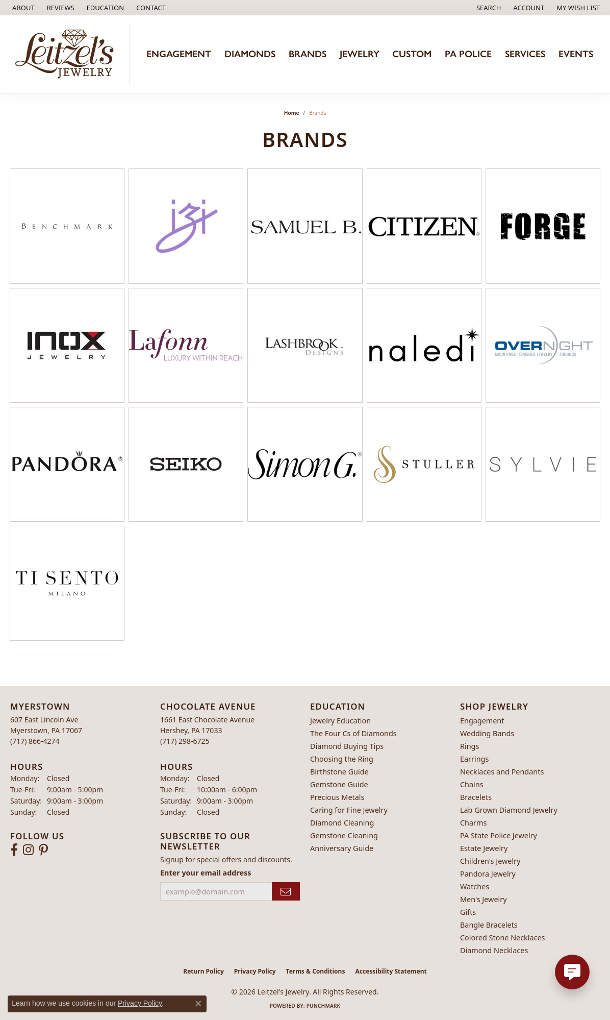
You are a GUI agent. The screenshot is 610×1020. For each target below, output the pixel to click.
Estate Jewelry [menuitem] (483, 848)
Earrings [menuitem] (474, 759)
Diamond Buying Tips (347, 746)
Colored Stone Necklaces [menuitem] (502, 937)
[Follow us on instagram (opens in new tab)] (28, 850)
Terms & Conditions (315, 971)
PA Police (468, 54)
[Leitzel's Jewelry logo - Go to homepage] (67, 54)
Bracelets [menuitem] (476, 797)
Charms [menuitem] (473, 823)
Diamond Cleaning (342, 823)
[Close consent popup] (198, 1004)
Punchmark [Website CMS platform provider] (324, 1005)
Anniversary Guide (341, 848)
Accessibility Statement (390, 971)
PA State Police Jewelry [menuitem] (498, 835)
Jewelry (359, 54)
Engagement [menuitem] (482, 720)
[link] (22, 7)
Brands (307, 54)
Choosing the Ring (341, 759)
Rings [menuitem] (469, 746)
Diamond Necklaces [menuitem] (494, 950)
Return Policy (203, 971)
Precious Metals (337, 797)
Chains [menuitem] (472, 784)
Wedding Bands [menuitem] (487, 733)
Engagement (178, 54)
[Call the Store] (35, 741)
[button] (104, 7)
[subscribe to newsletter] (286, 891)
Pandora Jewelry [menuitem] (488, 874)
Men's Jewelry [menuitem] (483, 899)
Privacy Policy (255, 971)
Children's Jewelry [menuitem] (490, 861)
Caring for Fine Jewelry (349, 810)
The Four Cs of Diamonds (353, 733)
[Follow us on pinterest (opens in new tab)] (43, 850)
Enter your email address (205, 873)
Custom (411, 54)
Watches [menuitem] (474, 886)
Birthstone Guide (339, 771)
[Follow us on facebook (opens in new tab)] (14, 850)
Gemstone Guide (339, 784)
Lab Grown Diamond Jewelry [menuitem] (508, 810)
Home (291, 112)
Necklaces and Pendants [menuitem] (502, 771)
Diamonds (249, 54)
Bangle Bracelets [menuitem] (489, 925)
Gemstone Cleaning (344, 835)
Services (525, 54)
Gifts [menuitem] (468, 912)
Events (575, 54)
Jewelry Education (340, 720)
